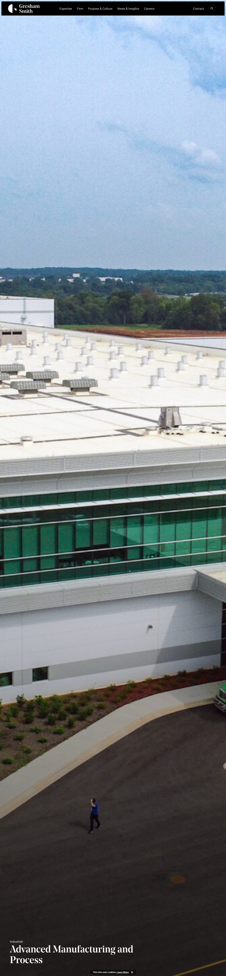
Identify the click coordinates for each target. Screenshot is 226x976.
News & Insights (128, 8)
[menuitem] (67, 8)
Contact (198, 8)
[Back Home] (24, 9)
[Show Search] (212, 8)
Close (132, 972)
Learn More (123, 972)
